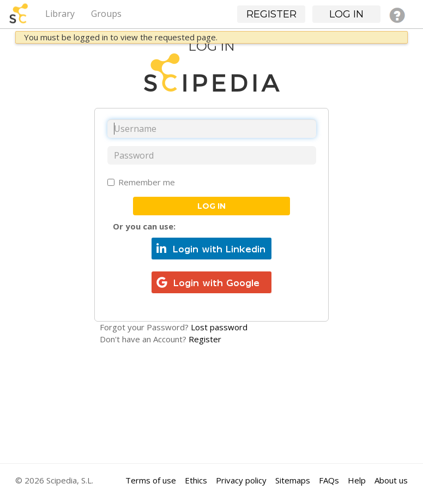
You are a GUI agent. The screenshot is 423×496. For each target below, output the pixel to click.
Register (205, 339)
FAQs (329, 480)
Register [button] (271, 14)
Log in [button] (346, 14)
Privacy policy (241, 480)
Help (357, 480)
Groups (106, 14)
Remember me (141, 182)
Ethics (196, 480)
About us (391, 480)
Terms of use (150, 480)
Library (60, 14)
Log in (211, 206)
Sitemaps (292, 480)
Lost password (219, 327)
